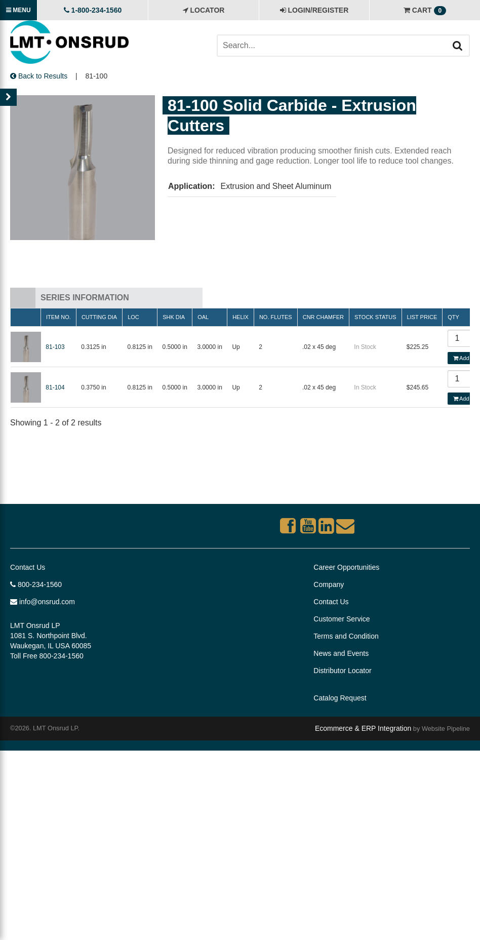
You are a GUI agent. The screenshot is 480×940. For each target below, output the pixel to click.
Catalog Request (339, 698)
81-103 (55, 346)
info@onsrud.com (42, 602)
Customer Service (341, 619)
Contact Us (27, 567)
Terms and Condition (345, 636)
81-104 (55, 387)
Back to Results (38, 76)
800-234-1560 (36, 584)
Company (328, 584)
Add (461, 358)
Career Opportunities (346, 567)
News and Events (341, 653)
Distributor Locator (342, 671)
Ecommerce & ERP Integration (363, 728)
